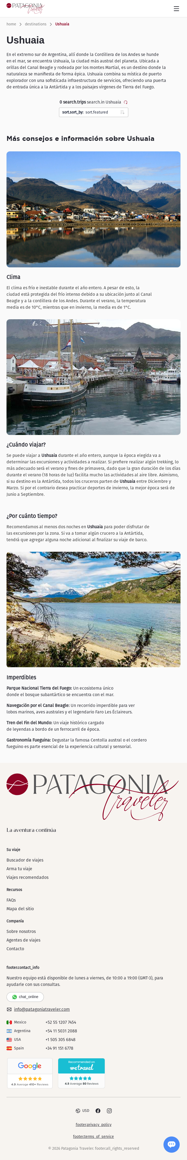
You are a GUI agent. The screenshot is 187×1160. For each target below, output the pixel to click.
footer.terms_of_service (93, 1136)
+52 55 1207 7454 (60, 1022)
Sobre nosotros (21, 931)
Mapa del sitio (20, 908)
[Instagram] (109, 1110)
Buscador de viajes (24, 860)
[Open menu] (176, 8)
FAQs (11, 900)
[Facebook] (98, 1110)
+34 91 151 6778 (59, 1048)
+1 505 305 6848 (60, 1039)
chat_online (25, 997)
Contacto (15, 948)
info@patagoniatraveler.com (38, 1009)
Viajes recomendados (27, 877)
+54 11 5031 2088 (61, 1030)
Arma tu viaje (19, 868)
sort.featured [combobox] (95, 112)
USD (82, 1111)
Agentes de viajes (23, 940)
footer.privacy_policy (93, 1124)
